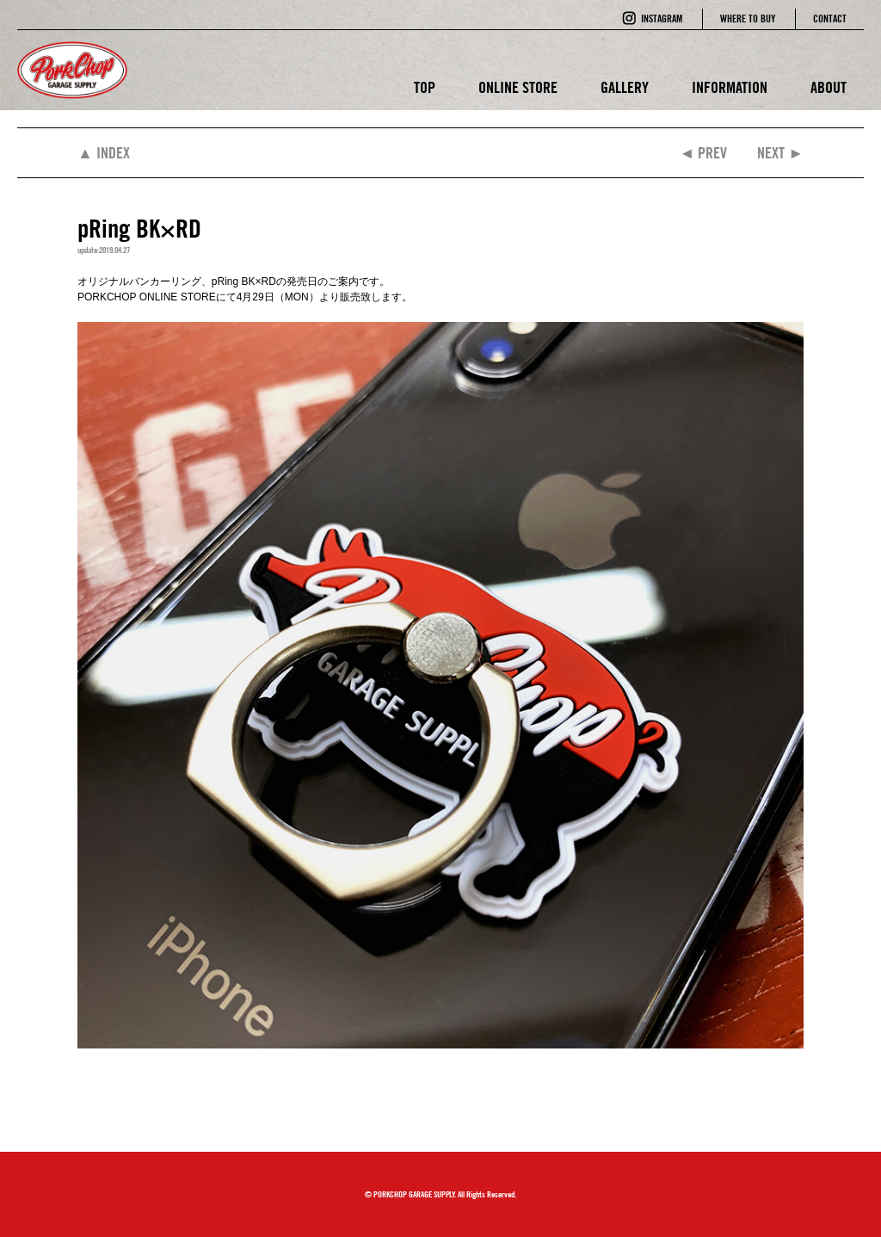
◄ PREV (703, 153)
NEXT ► (780, 153)
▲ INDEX (103, 153)
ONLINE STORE (518, 87)
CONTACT (830, 18)
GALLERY (625, 87)
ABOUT (828, 87)
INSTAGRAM (661, 18)
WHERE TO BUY (747, 18)
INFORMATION (729, 87)
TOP (424, 87)
